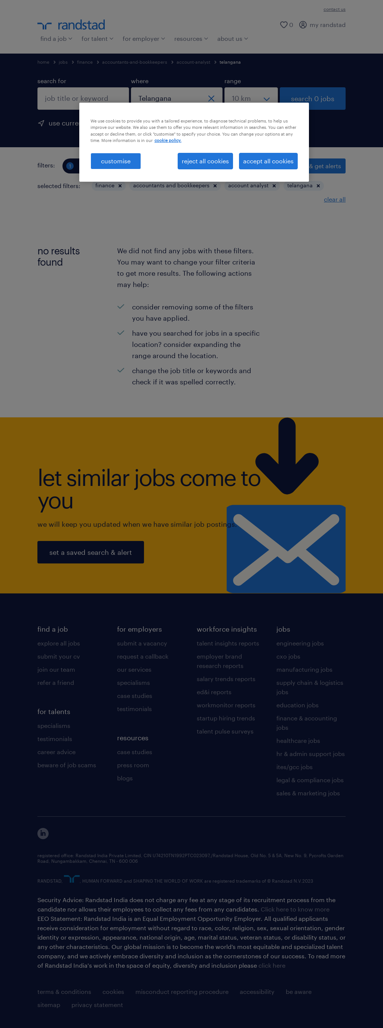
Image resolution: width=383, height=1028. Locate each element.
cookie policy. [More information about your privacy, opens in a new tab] (167, 140)
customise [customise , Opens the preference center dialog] (116, 160)
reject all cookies (205, 160)
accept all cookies (268, 160)
